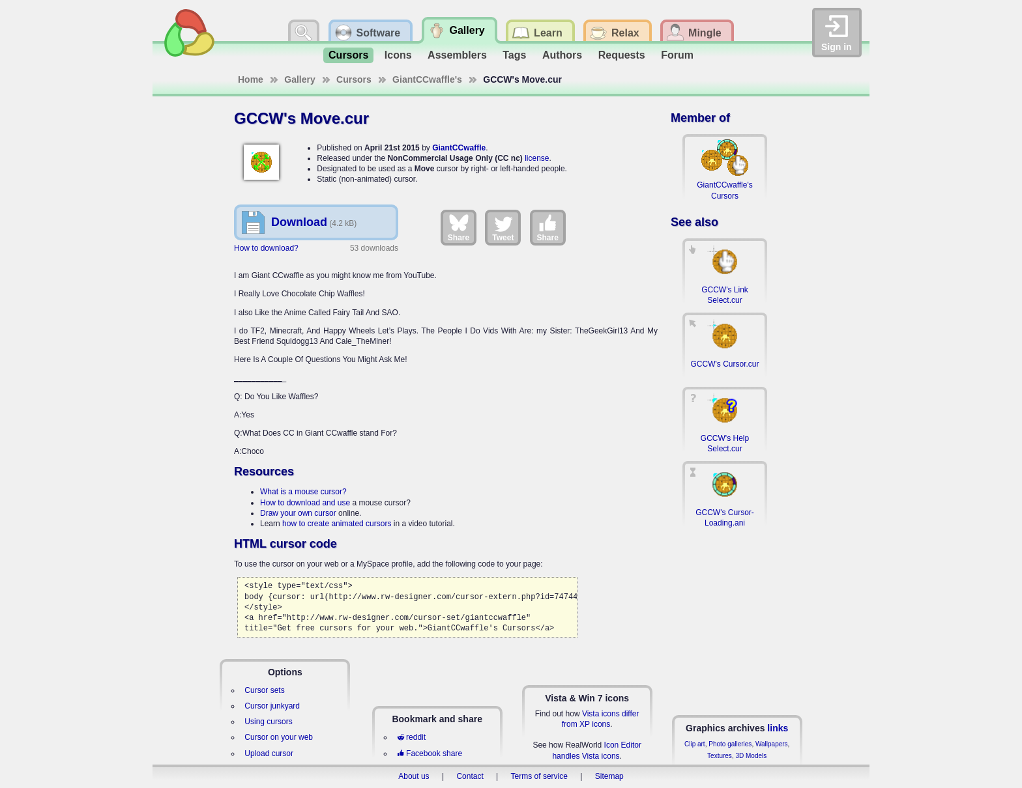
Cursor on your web (278, 737)
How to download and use (305, 502)
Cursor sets (264, 690)
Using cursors (268, 721)
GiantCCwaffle (459, 147)
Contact (469, 776)
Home (250, 79)
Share (458, 227)
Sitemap (609, 776)
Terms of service (539, 776)
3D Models (750, 755)
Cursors (348, 55)
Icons (398, 55)
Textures (719, 755)
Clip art (694, 744)
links (777, 728)
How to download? (266, 248)
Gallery (299, 79)
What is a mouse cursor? (303, 491)
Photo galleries (730, 744)
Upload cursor (268, 753)
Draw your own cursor (298, 513)
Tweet (503, 227)
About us (413, 776)
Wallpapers (771, 744)
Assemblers (457, 55)
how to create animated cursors (336, 523)
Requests (621, 55)
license (537, 158)
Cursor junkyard (272, 706)
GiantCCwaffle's (427, 79)
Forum (677, 55)
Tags (514, 55)
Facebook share (429, 753)
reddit (411, 737)
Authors (562, 55)
